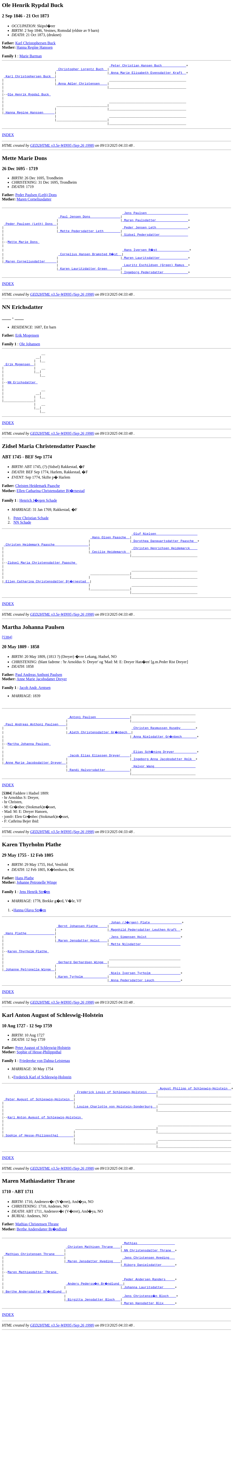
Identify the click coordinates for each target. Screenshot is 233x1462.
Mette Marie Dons (23, 260)
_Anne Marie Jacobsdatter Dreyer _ (35, 817)
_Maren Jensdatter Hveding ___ (93, 1346)
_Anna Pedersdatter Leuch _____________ (144, 1049)
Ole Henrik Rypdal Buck (29, 101)
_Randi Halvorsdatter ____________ (99, 826)
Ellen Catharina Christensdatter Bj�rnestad (51, 526)
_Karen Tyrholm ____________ (81, 1044)
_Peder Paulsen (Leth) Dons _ (30, 239)
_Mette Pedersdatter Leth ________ (89, 247)
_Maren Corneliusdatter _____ (30, 282)
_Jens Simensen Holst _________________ (144, 997)
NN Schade (22, 558)
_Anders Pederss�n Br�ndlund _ (95, 1372)
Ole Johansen (29, 367)
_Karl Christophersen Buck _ (29, 79)
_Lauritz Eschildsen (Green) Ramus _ (155, 286)
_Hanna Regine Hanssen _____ (29, 122)
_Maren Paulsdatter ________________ (155, 234)
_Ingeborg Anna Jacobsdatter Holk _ (163, 813)
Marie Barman (30, 56)
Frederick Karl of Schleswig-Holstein (42, 1146)
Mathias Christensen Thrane (37, 1305)
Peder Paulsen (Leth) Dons (36, 207)
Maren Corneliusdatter (34, 211)
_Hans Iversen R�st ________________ (156, 269)
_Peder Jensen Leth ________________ (155, 243)
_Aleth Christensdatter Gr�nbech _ (100, 783)
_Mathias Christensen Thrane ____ (34, 1337)
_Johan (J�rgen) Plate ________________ (145, 979)
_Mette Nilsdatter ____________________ (144, 1005)
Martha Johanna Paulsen (29, 796)
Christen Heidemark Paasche (37, 521)
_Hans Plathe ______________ (29, 992)
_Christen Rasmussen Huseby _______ (163, 778)
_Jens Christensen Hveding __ (148, 1342)
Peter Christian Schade (31, 553)
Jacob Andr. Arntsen (34, 735)
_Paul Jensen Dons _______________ (89, 230)
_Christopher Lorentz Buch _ (81, 70)
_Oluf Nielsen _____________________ (164, 569)
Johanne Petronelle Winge (37, 939)
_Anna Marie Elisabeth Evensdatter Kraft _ (147, 75)
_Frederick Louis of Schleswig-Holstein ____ (115, 1162)
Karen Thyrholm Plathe (28, 1014)
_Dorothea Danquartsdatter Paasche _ (164, 578)
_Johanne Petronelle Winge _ (29, 1036)
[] (7, 850)
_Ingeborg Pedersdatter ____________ (155, 295)
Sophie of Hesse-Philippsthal (39, 1121)
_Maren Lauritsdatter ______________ (155, 278)
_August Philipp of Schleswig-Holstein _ (194, 1157)
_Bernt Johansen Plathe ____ (81, 983)
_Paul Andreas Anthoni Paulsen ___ (35, 774)
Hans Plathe (24, 935)
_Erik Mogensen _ (19, 390)
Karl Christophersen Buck (35, 43)
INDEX (8, 147)
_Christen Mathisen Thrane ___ (93, 1329)
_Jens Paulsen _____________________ (155, 226)
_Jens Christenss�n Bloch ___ (149, 1385)
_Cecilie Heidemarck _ (110, 591)
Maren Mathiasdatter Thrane (32, 1359)
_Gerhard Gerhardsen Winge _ (81, 1027)
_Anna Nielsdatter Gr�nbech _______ (164, 787)
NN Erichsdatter (22, 412)
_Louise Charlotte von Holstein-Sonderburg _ (115, 1179)
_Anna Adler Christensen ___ (81, 88)
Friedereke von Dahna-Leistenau (44, 1129)
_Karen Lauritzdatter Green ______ (89, 291)
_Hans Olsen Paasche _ (110, 574)
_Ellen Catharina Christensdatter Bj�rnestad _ (47, 626)
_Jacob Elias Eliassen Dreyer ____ (99, 809)
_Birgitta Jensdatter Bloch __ (93, 1390)
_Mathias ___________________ (148, 1324)
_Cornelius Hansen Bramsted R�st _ (90, 273)
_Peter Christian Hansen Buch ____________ (147, 66)
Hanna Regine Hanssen (35, 47)
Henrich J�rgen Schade (38, 536)
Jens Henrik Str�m (34, 949)
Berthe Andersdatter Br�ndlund (42, 1310)
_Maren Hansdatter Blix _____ (148, 1394)
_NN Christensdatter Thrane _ (148, 1333)
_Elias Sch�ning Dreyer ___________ (164, 804)
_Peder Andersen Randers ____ (148, 1368)
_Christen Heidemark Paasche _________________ (46, 583)
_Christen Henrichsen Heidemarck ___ (164, 587)
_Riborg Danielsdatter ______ (148, 1351)
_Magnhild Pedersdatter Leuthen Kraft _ (144, 988)
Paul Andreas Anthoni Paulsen (38, 722)
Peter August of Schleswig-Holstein (43, 1116)
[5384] (7, 684)
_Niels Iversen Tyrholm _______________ (144, 1040)
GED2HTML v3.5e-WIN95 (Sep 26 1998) (62, 158)
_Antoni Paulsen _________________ (99, 765)
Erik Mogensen (27, 358)
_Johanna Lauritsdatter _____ (148, 1377)
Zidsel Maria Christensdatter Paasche (42, 604)
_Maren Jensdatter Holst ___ (81, 1001)
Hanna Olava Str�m (29, 967)
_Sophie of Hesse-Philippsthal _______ (38, 1214)
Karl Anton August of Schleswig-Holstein (45, 1192)
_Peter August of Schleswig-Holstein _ (38, 1170)
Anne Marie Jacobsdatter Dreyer (42, 726)
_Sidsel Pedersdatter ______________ (155, 252)
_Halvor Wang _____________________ (163, 822)
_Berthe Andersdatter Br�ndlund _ (35, 1381)
